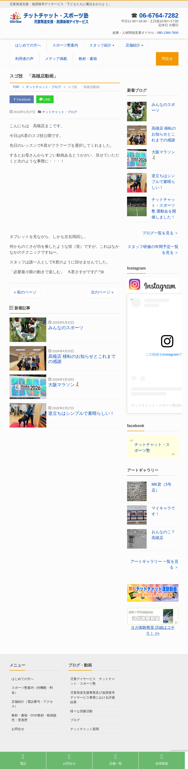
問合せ (167, 59)
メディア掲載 (56, 59)
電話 (23, 759)
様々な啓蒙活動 (81, 711)
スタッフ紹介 (100, 45)
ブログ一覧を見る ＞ (160, 233)
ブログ (75, 720)
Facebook (22, 99)
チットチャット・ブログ (59, 112)
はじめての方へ (28, 45)
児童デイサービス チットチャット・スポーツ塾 (92, 681)
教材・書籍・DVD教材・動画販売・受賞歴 (34, 717)
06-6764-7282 (158, 15)
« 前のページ (25, 292)
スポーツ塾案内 (65, 45)
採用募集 (161, 759)
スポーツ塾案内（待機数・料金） (32, 690)
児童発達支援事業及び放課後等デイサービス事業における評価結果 (92, 697)
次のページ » (102, 292)
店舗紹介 (133, 45)
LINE (45, 99)
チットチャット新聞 (84, 729)
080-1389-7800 (167, 32)
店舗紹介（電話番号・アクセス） (32, 704)
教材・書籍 (88, 59)
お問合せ (18, 729)
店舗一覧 (115, 759)
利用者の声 (24, 59)
